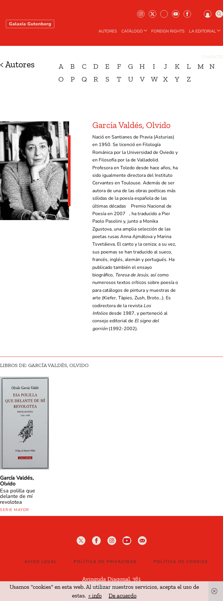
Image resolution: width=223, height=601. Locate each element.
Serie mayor (14, 509)
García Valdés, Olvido (17, 480)
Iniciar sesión (207, 14)
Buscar (219, 14)
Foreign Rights (168, 31)
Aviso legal (40, 561)
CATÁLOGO (134, 31)
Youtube (175, 14)
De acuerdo (122, 595)
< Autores (17, 64)
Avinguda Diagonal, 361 (111, 578)
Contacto (212, 57)
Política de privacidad (105, 561)
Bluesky (164, 14)
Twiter (152, 14)
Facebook (187, 14)
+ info (95, 595)
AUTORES (107, 31)
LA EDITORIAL (205, 31)
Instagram (141, 14)
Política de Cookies (181, 561)
